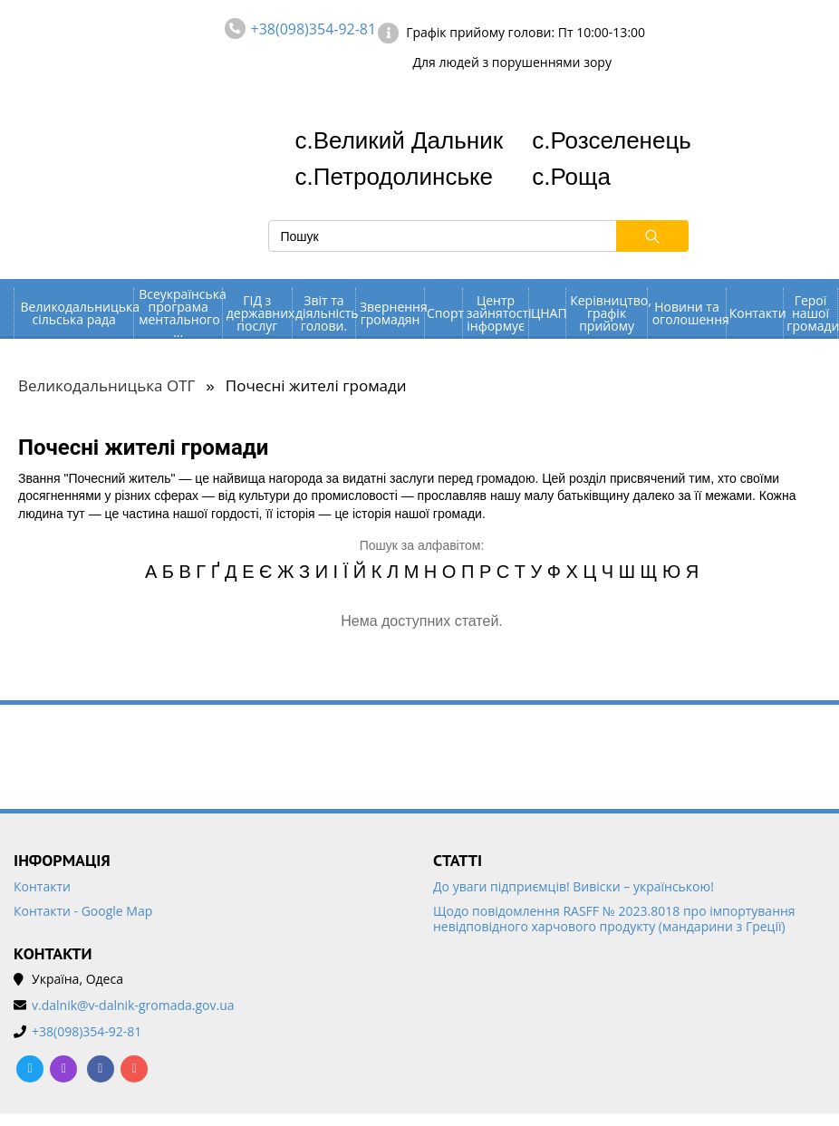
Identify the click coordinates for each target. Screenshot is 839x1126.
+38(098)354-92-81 (314, 29)
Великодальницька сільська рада (77, 313)
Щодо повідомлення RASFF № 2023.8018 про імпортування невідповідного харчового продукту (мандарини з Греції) (614, 919)
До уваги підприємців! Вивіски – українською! (573, 887)
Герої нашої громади (811, 313)
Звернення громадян (392, 313)
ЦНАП (548, 313)
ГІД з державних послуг (259, 313)
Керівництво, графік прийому (608, 313)
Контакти (756, 313)
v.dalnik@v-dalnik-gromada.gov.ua (133, 1005)
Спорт (444, 313)
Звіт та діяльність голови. (325, 313)
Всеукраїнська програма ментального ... (180, 313)
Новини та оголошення (689, 313)
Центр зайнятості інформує (497, 313)
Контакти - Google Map (83, 911)
